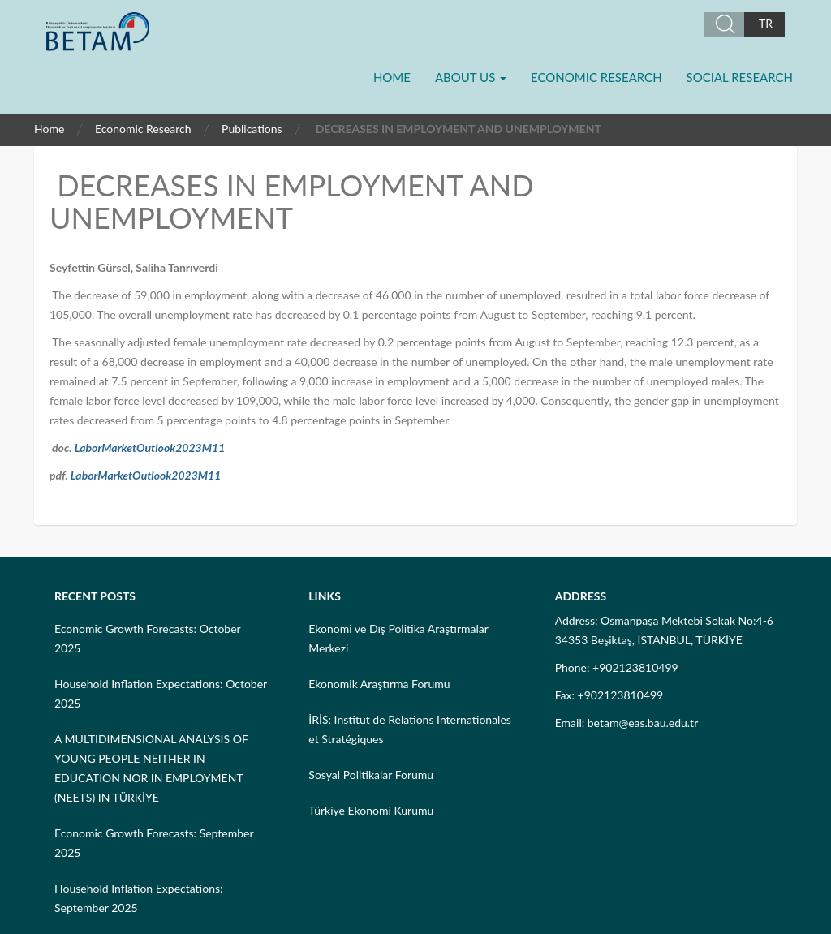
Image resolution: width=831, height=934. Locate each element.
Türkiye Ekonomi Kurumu (370, 810)
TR (766, 23)
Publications (252, 129)
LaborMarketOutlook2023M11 (150, 447)
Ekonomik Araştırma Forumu (379, 684)
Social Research (740, 77)
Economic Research (596, 77)
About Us (470, 77)
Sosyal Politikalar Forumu (370, 774)
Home (392, 77)
